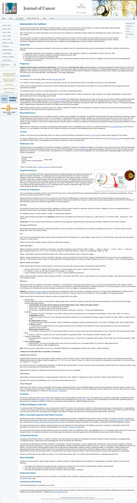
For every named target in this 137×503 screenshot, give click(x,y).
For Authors (20, 18)
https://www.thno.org (47, 186)
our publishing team (116, 126)
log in (42, 82)
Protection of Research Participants (73, 427)
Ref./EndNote (130, 34)
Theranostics (9, 84)
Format (128, 31)
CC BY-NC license (113, 138)
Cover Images (6, 53)
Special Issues (6, 60)
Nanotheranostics (9, 92)
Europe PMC (81, 399)
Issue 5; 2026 (6, 25)
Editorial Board (7, 50)
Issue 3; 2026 (6, 32)
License (128, 29)
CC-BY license (95, 135)
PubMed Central (44, 399)
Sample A (54, 391)
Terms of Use (109, 499)
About (11, 18)
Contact (51, 18)
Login (44, 18)
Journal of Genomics (9, 88)
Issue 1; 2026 (6, 39)
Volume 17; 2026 (7, 43)
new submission (57, 79)
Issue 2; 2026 (6, 36)
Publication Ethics (26, 478)
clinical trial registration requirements (46, 422)
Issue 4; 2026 (6, 29)
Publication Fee (130, 23)
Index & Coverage (8, 57)
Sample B (63, 391)
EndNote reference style (37, 291)
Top (127, 37)
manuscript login (59, 101)
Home (4, 18)
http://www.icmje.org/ (61, 492)
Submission (129, 26)
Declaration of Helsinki (115, 420)
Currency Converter (43, 167)
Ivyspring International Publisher (73, 497)
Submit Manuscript (33, 18)
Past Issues (5, 46)
